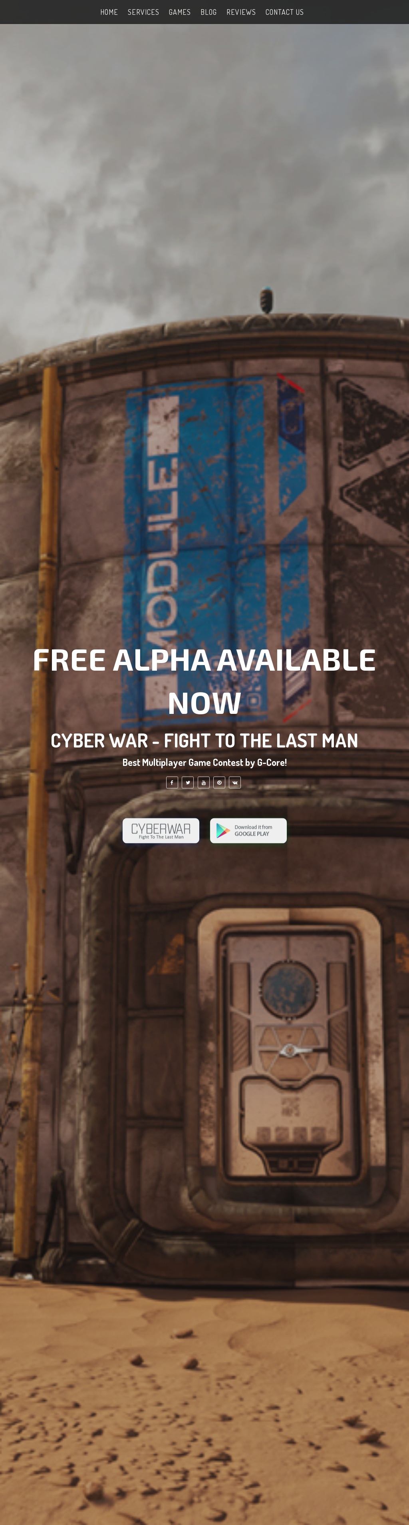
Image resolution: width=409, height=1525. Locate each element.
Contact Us (285, 12)
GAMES (180, 12)
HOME (109, 12)
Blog (209, 12)
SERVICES (143, 12)
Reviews (241, 12)
